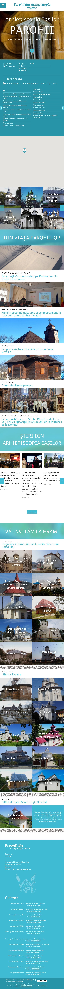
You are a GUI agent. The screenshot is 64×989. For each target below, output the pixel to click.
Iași (22, 64)
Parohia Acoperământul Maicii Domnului (16, 94)
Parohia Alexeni (38, 97)
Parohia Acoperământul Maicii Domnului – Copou (17, 97)
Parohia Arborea (38, 105)
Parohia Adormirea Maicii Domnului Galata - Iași (17, 110)
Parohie (9, 64)
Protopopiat (10, 66)
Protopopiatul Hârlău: (17, 926)
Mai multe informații (26, 985)
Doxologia (8, 866)
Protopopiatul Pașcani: (16, 920)
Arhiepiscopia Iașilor (13, 864)
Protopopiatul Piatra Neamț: (14, 931)
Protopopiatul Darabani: (16, 967)
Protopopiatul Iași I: (17, 903)
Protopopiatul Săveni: (17, 972)
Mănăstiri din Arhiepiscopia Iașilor (18, 869)
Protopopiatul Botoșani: (16, 955)
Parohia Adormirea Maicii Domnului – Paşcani (15, 119)
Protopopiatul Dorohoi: (16, 961)
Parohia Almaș (37, 99)
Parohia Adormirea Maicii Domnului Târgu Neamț (17, 115)
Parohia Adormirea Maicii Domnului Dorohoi (14, 106)
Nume (32, 63)
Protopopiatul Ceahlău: (16, 950)
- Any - (13, 79)
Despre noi (9, 854)
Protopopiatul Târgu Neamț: (14, 939)
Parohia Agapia (8, 123)
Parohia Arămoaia (39, 110)
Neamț (23, 66)
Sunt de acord (42, 980)
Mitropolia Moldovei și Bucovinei (17, 862)
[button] (25, 150)
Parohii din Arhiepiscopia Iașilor (32, 6)
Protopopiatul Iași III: (16, 915)
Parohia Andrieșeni (39, 102)
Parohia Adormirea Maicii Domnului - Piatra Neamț (15, 102)
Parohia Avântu (38, 113)
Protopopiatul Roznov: (16, 944)
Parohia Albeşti (38, 92)
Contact (8, 856)
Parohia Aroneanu (39, 107)
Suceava (24, 70)
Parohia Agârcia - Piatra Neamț (13, 125)
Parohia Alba (37, 89)
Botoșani (24, 68)
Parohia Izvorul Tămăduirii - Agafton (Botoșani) (45, 116)
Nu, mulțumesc (42, 986)
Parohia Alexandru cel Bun (41, 94)
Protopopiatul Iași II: (17, 909)
